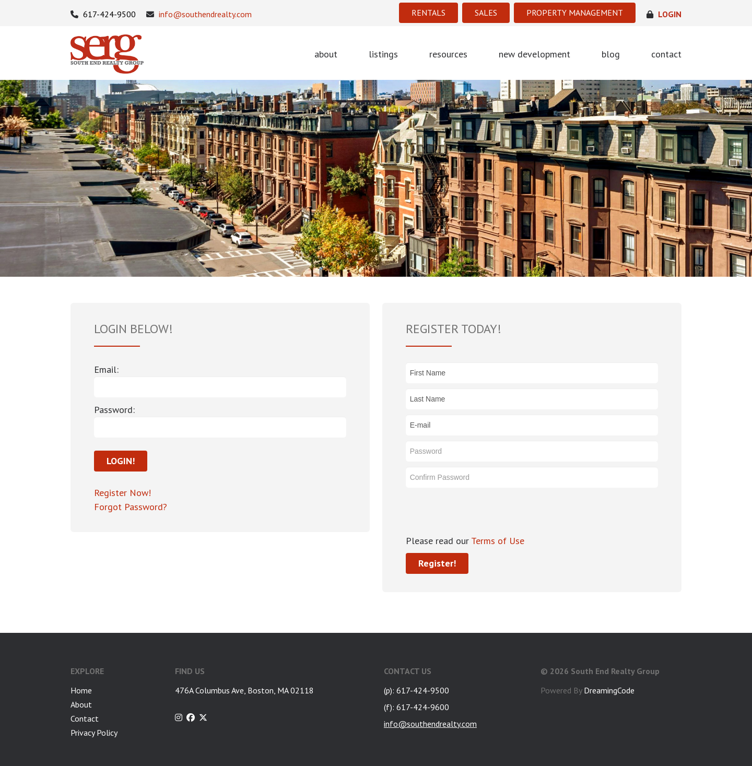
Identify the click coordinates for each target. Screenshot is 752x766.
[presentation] (485, 513)
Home (81, 690)
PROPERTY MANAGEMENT (574, 12)
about (325, 54)
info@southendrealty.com (199, 14)
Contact (84, 718)
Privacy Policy (94, 732)
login (664, 14)
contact (666, 54)
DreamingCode (609, 690)
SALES (486, 12)
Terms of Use (496, 541)
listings (383, 54)
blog (611, 54)
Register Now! (122, 493)
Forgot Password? (130, 507)
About (81, 704)
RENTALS (428, 12)
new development (534, 54)
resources (448, 54)
